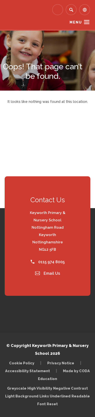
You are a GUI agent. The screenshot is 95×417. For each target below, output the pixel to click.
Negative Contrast (70, 388)
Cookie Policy (21, 363)
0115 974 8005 (48, 262)
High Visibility (39, 388)
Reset (52, 404)
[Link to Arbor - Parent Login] (57, 9)
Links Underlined (55, 396)
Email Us (47, 273)
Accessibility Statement (27, 371)
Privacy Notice (60, 363)
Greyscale (16, 388)
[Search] (71, 9)
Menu (76, 22)
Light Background (21, 396)
